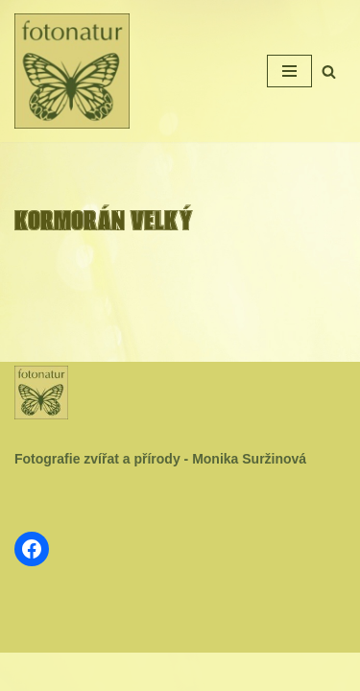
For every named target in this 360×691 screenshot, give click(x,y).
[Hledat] (329, 71)
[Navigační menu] (289, 71)
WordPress (224, 671)
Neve (121, 671)
